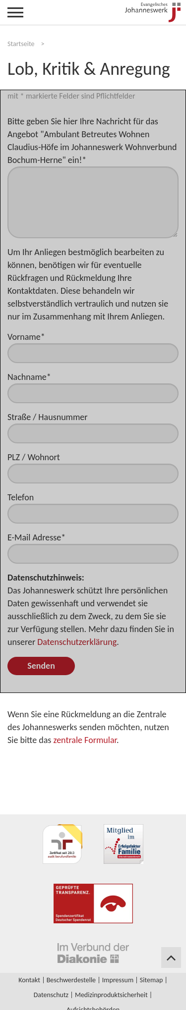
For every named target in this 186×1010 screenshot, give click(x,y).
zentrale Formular (85, 740)
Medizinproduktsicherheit (111, 995)
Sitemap (151, 980)
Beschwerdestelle (71, 980)
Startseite (20, 44)
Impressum (117, 980)
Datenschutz (51, 995)
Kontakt (29, 980)
